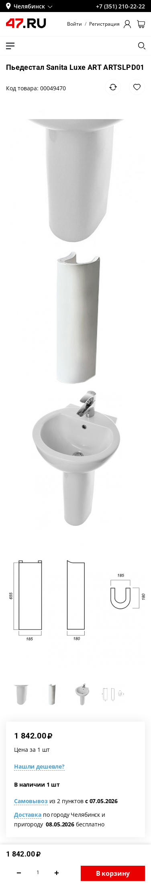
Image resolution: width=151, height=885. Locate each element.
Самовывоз (31, 801)
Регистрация (104, 24)
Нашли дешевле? (39, 766)
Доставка (27, 814)
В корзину (113, 873)
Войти (74, 24)
